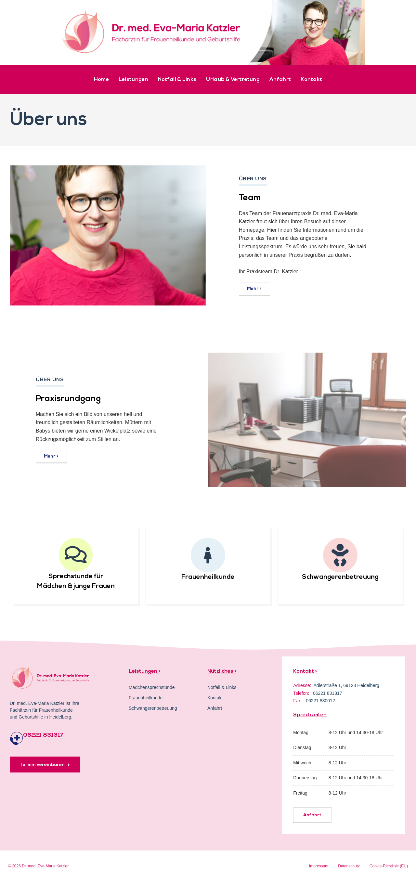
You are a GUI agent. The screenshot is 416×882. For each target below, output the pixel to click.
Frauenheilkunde (208, 577)
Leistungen (133, 79)
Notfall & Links (177, 79)
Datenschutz (349, 866)
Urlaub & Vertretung (233, 79)
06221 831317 (43, 735)
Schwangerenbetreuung (340, 577)
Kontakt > (305, 671)
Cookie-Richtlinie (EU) (389, 866)
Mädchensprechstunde (152, 687)
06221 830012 (320, 700)
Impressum (318, 866)
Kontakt (311, 79)
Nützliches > (221, 671)
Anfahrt (280, 79)
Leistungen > (144, 671)
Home (101, 79)
